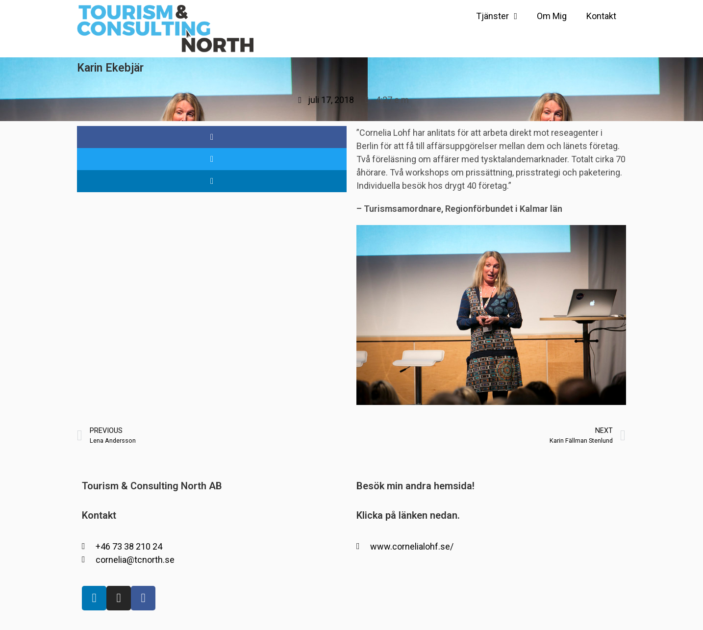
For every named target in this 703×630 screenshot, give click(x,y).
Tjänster (496, 16)
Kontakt (601, 16)
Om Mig (552, 16)
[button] (212, 137)
